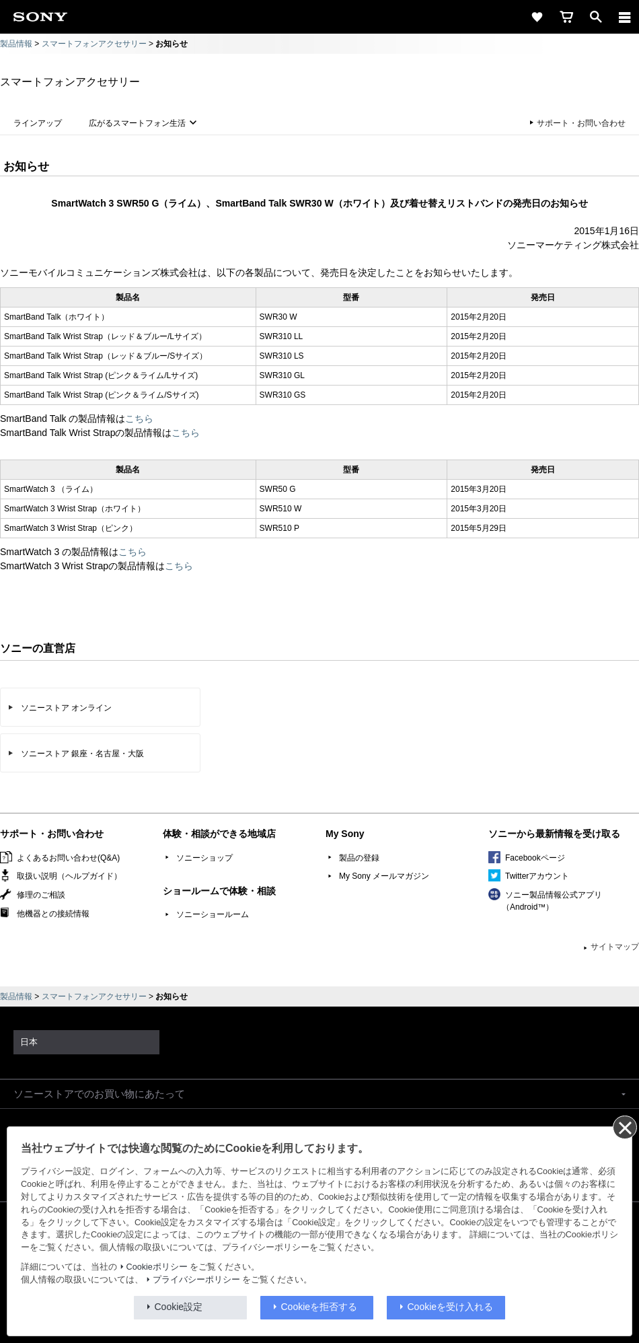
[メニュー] (625, 17)
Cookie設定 (179, 1306)
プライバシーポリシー (196, 1279)
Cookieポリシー (157, 1267)
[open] (596, 17)
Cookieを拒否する (319, 1306)
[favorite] (537, 17)
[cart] (566, 17)
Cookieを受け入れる (451, 1306)
